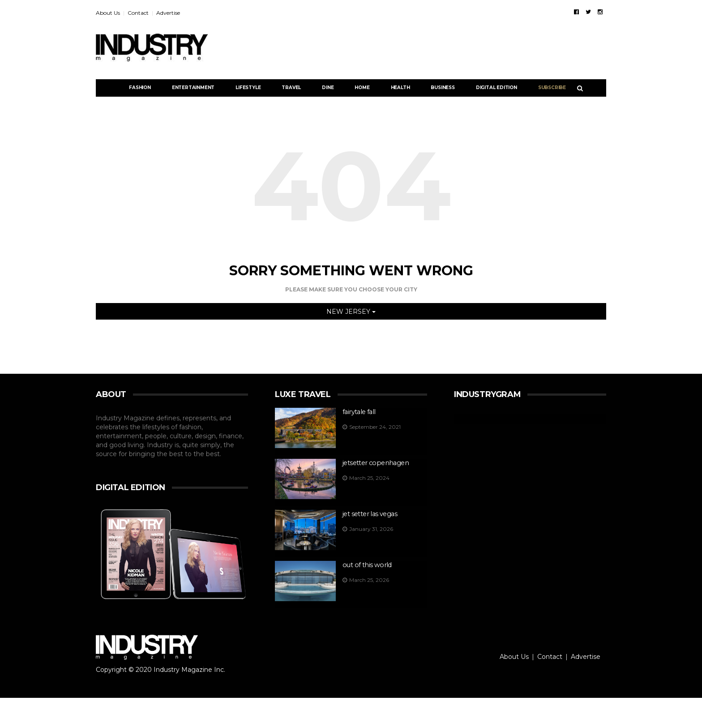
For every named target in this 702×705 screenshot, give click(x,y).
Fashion (140, 87)
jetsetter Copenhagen (374, 463)
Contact (138, 12)
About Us (108, 12)
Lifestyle (248, 87)
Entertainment (193, 87)
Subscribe (552, 87)
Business (442, 87)
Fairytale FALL (358, 412)
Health (400, 87)
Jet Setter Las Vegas (369, 515)
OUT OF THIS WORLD (365, 566)
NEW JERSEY (351, 312)
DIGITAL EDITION (496, 87)
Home (362, 87)
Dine (328, 87)
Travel (291, 87)
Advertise (168, 12)
